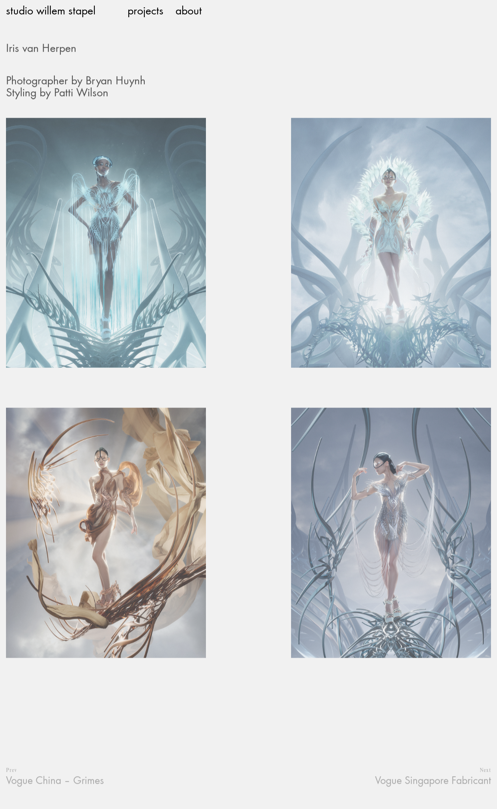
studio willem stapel (51, 10)
